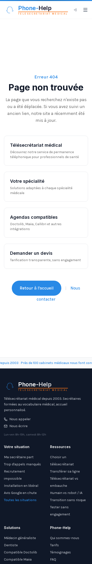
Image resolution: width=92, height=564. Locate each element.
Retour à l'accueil (36, 288)
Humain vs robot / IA (66, 493)
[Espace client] (75, 10)
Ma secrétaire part (19, 457)
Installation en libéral (21, 486)
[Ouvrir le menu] (85, 10)
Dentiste (11, 545)
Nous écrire (15, 426)
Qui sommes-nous (64, 538)
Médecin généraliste (20, 538)
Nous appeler (17, 419)
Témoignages (60, 552)
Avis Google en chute (20, 493)
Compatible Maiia (18, 559)
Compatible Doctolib (20, 552)
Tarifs (54, 545)
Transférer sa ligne (65, 471)
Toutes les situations (20, 500)
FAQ (53, 559)
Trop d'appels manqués (22, 464)
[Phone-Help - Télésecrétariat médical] (36, 10)
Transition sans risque (68, 500)
